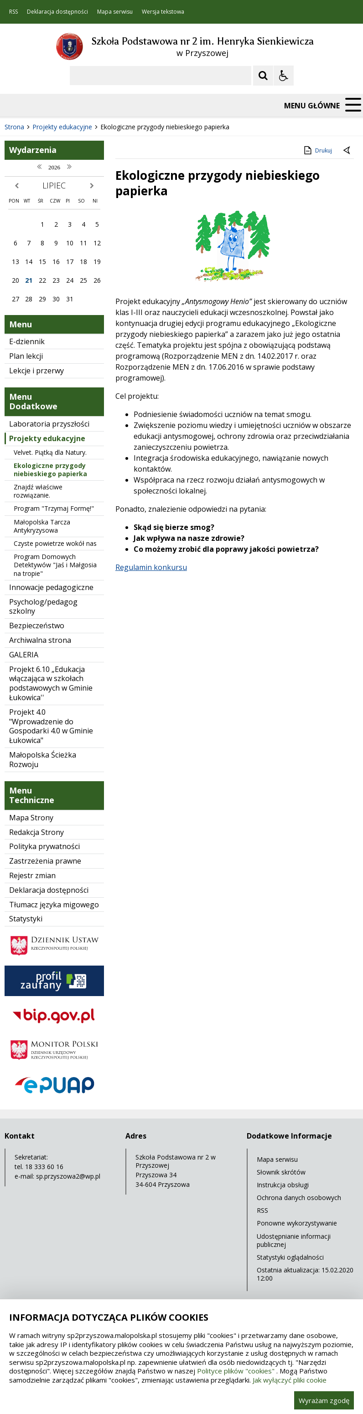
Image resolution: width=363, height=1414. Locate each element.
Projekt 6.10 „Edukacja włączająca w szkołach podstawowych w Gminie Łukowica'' (51, 683)
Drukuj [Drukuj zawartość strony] (317, 150)
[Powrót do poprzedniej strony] (347, 150)
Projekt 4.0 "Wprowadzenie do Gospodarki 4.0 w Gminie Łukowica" (51, 726)
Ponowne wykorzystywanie (297, 1223)
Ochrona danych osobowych (299, 1197)
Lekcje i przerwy (36, 371)
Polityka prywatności (44, 846)
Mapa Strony (31, 818)
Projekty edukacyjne (47, 438)
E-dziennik (27, 341)
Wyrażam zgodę (324, 1400)
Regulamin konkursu (151, 567)
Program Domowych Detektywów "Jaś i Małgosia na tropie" (55, 564)
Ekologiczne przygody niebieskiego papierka (50, 469)
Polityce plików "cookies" (236, 1370)
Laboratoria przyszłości (49, 424)
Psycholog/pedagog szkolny (43, 606)
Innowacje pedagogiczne (51, 587)
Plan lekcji (26, 356)
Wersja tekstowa (163, 12)
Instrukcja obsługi (283, 1184)
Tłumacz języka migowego (54, 905)
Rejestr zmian (32, 875)
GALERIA (23, 655)
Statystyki (25, 919)
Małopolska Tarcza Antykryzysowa (42, 526)
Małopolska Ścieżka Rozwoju (42, 759)
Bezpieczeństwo (36, 626)
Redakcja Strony (36, 832)
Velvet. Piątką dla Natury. (50, 452)
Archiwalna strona (40, 640)
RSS (13, 12)
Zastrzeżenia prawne (45, 861)
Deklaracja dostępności (57, 12)
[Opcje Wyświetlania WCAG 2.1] (284, 76)
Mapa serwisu (115, 12)
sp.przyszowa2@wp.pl (68, 1176)
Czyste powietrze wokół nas (55, 543)
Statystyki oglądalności (290, 1257)
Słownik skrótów (281, 1172)
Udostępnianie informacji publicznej (294, 1240)
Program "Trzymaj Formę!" (54, 508)
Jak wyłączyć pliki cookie (290, 1379)
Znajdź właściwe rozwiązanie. (38, 491)
